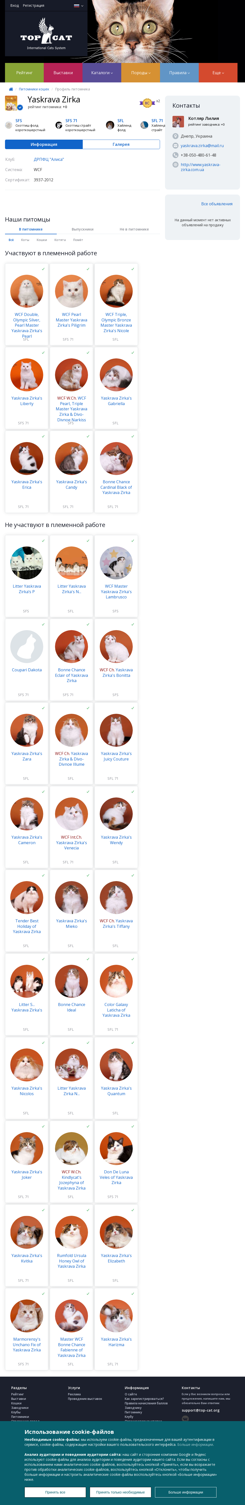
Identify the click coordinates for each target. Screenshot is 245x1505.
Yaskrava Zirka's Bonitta (116, 672)
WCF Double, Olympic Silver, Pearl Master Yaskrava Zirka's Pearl (27, 325)
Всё (11, 240)
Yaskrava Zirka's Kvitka (27, 1258)
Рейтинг (24, 72)
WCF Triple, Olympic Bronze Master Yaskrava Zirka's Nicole (116, 322)
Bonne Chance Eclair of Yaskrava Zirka (71, 675)
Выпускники (83, 229)
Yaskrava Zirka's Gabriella (116, 400)
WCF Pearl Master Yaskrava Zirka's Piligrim (71, 320)
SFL (26, 339)
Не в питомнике (134, 229)
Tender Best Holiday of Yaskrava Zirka (27, 926)
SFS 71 (68, 339)
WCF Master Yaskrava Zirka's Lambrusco (116, 591)
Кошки (42, 240)
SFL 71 (23, 506)
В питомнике (30, 229)
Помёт (78, 240)
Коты (25, 240)
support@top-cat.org (201, 1410)
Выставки (63, 72)
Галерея (121, 144)
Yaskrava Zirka (54, 99)
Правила (179, 72)
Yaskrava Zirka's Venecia (71, 842)
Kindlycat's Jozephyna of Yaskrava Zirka (72, 1180)
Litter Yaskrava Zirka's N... (72, 588)
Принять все (55, 1492)
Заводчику (133, 1408)
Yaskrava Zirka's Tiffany (116, 923)
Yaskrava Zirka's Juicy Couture (116, 756)
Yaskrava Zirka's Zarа (27, 756)
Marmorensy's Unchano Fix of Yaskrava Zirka (27, 1344)
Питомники (20, 1417)
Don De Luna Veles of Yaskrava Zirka (116, 1177)
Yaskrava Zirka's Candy (71, 484)
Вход (14, 5)
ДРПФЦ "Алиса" (49, 159)
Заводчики (19, 1408)
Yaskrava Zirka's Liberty (27, 400)
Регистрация (33, 5)
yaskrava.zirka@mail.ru (202, 145)
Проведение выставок (85, 1399)
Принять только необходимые (120, 1492)
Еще (218, 72)
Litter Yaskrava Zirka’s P (27, 588)
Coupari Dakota (27, 670)
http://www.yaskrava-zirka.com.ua (200, 167)
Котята (60, 240)
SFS (71, 423)
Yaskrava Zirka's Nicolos (27, 1090)
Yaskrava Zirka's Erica (27, 484)
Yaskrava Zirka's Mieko (71, 923)
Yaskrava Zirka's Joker (27, 1174)
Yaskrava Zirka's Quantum (116, 1090)
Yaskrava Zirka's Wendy (116, 839)
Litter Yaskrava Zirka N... (72, 1090)
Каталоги (102, 72)
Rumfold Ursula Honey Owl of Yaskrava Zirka (71, 1261)
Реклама (74, 1394)
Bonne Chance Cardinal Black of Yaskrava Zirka (116, 487)
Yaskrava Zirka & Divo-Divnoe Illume (71, 759)
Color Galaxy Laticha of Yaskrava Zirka (116, 1010)
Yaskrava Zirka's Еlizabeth (116, 1258)
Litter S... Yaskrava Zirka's (27, 1007)
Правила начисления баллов (146, 1403)
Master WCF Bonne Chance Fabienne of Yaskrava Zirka (72, 1347)
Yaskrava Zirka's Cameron (27, 839)
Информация (43, 144)
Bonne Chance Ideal (71, 1007)
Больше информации (195, 1444)
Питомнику (133, 1412)
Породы (140, 72)
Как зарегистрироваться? (144, 1399)
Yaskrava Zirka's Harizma (116, 1341)
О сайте (131, 1394)
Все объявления (216, 203)
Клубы (15, 1412)
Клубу (129, 1417)
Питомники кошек (34, 89)
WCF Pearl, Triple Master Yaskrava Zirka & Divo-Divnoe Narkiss (71, 409)
